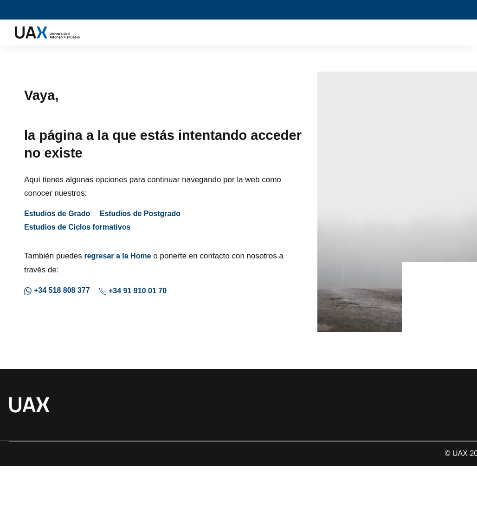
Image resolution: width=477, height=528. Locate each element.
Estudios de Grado (57, 214)
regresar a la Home (117, 256)
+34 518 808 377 (57, 290)
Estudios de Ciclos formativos (77, 227)
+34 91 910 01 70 (133, 291)
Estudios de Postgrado (140, 214)
